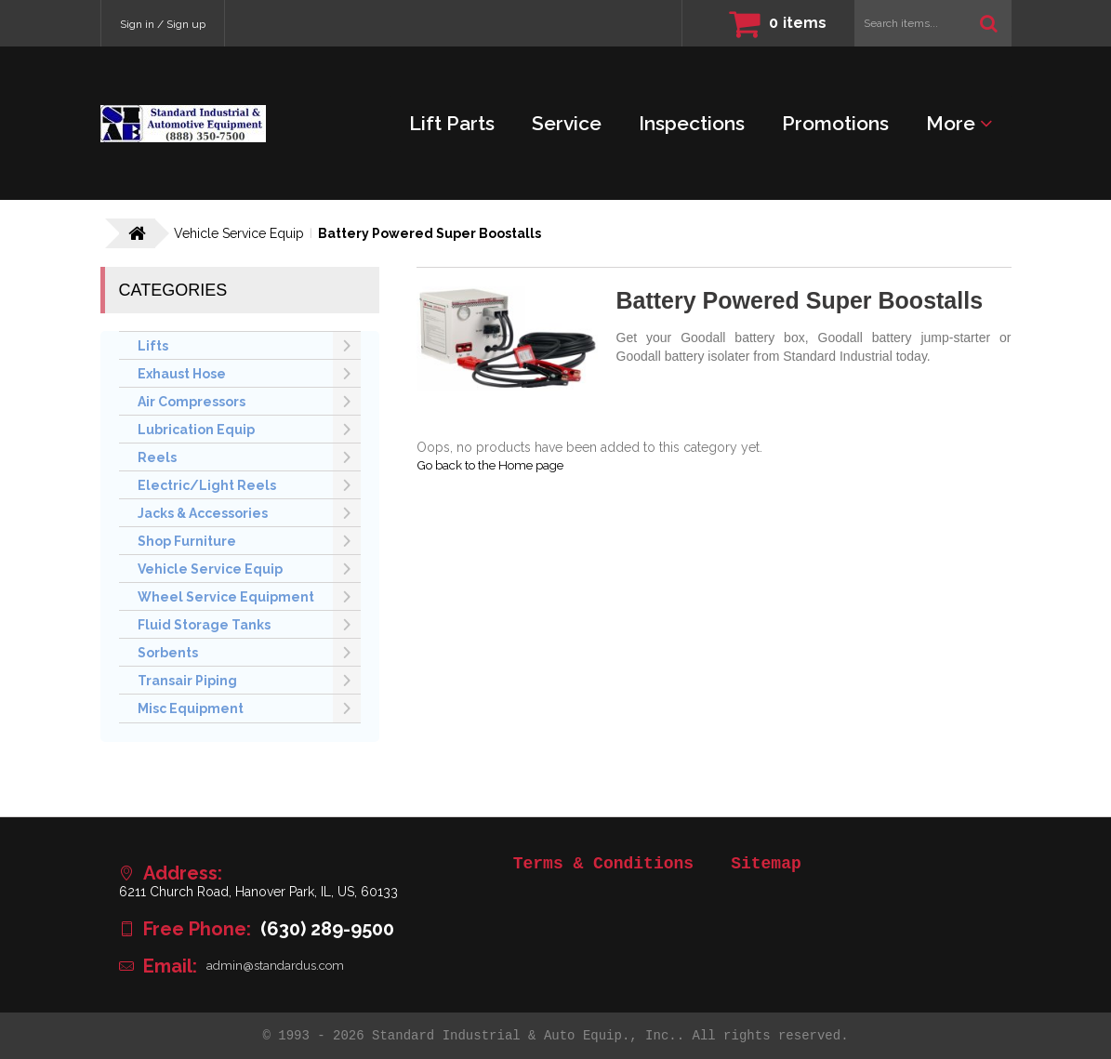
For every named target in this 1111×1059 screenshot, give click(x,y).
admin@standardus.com (279, 966)
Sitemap (766, 863)
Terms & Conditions (603, 863)
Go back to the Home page (499, 465)
